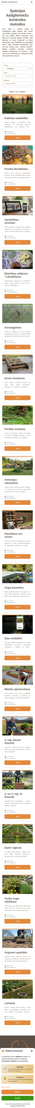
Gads (5, 72)
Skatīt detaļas (5, 1106)
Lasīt (17, 137)
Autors (6, 65)
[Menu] (32, 2)
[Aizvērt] (32, 1069)
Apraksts (6, 80)
